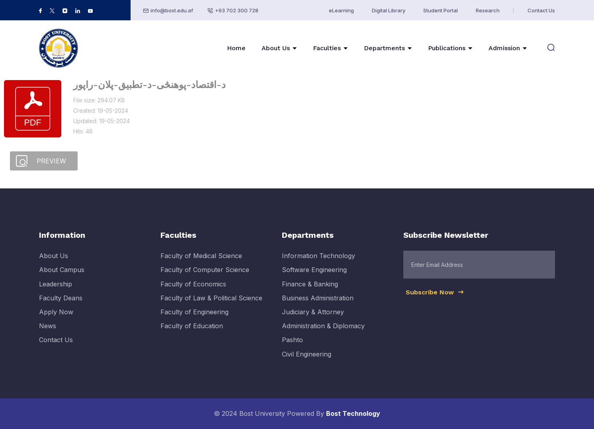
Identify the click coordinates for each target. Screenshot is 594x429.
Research (488, 10)
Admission (504, 48)
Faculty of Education (191, 333)
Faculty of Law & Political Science (211, 305)
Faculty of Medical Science (201, 263)
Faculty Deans (60, 305)
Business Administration (318, 305)
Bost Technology (353, 413)
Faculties (327, 48)
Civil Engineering (306, 361)
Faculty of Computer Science (204, 277)
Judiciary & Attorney (313, 319)
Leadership (55, 291)
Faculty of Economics (193, 291)
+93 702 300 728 (236, 10)
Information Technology (318, 263)
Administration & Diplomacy (323, 333)
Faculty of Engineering (194, 319)
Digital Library (388, 10)
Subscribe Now (435, 300)
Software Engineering (314, 277)
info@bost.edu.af (171, 10)
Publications (446, 48)
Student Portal (440, 10)
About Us (276, 48)
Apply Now (56, 319)
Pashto (292, 347)
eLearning (341, 10)
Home (236, 48)
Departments (384, 48)
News (47, 333)
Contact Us (541, 10)
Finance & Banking (310, 291)
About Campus (61, 277)
